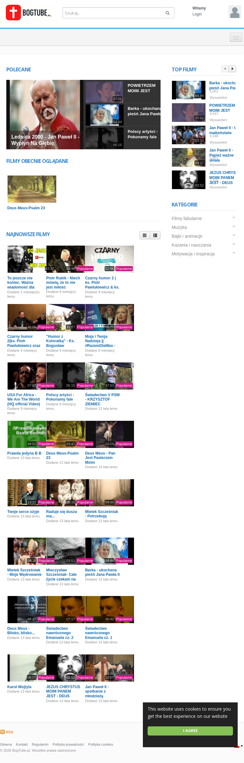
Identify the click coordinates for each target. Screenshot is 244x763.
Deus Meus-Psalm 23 (26, 208)
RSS (6, 732)
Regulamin (40, 744)
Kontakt (21, 744)
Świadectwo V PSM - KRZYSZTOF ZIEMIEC (102, 399)
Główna (6, 744)
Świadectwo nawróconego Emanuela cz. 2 (59, 633)
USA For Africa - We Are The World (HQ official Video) (23, 399)
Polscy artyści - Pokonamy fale (143, 134)
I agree (190, 730)
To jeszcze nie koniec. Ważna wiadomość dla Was (20, 285)
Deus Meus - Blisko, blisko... (21, 630)
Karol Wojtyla (19, 687)
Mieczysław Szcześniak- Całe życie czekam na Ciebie (61, 577)
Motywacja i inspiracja (193, 253)
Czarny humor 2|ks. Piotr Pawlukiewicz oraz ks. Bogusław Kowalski (23, 345)
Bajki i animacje (187, 236)
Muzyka (179, 227)
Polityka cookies (100, 744)
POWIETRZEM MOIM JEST (142, 88)
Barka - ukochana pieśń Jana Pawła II (146, 111)
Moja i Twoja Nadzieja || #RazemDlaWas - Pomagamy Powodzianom (100, 345)
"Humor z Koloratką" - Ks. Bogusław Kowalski (60, 343)
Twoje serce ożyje (23, 512)
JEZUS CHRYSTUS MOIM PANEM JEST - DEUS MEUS (63, 694)
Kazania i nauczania (191, 244)
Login (197, 14)
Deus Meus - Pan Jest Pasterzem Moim (100, 458)
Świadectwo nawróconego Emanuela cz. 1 (98, 633)
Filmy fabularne (187, 218)
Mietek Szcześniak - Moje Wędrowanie (24, 572)
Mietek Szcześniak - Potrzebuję (101, 514)
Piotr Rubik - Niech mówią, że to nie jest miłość (63, 282)
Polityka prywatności (68, 744)
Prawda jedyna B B (24, 453)
